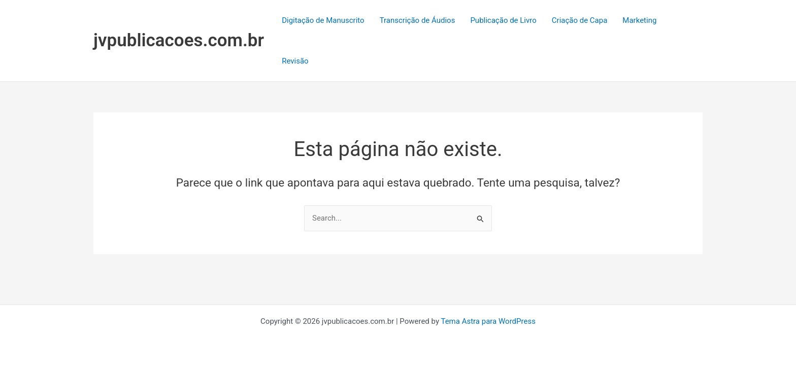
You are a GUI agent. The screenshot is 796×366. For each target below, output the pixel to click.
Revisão (295, 61)
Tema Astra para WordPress (488, 321)
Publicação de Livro (503, 20)
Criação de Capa (580, 20)
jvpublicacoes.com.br (178, 40)
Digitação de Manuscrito (323, 20)
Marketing (639, 20)
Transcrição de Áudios (417, 20)
